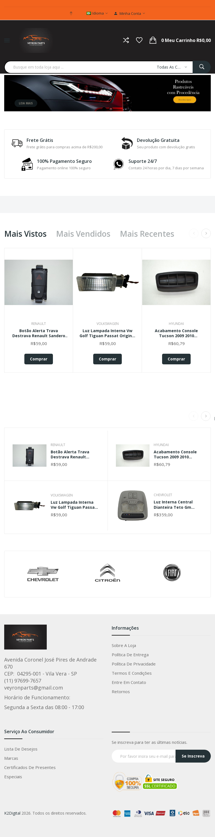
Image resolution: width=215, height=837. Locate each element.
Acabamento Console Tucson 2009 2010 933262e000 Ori (176, 333)
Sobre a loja (124, 645)
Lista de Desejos (21, 749)
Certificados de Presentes (30, 767)
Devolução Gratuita (158, 140)
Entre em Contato (129, 682)
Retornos (121, 691)
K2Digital (12, 813)
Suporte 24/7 (142, 161)
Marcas (11, 758)
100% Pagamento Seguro (64, 161)
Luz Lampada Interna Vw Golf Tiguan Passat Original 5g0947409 (107, 333)
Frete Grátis (40, 140)
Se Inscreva (193, 756)
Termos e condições (132, 673)
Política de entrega (130, 654)
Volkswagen (108, 323)
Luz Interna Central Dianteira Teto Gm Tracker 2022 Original (175, 505)
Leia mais (26, 108)
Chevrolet (163, 495)
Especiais (13, 776)
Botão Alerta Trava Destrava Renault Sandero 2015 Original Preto (38, 333)
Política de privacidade (134, 664)
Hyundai (176, 323)
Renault (38, 323)
